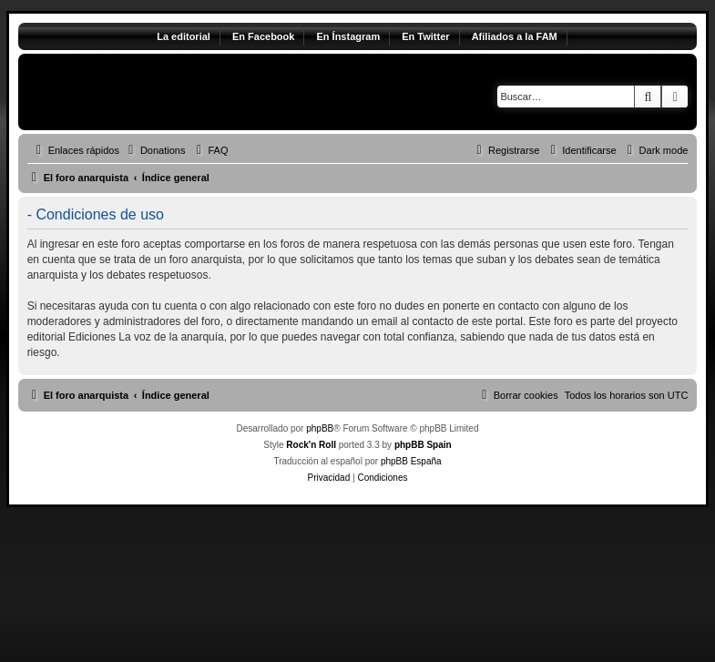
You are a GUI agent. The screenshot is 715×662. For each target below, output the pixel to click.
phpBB (319, 428)
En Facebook (263, 36)
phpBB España (411, 461)
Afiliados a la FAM (514, 36)
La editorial (183, 36)
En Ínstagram (348, 36)
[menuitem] (155, 150)
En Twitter (425, 36)
